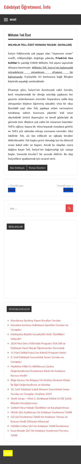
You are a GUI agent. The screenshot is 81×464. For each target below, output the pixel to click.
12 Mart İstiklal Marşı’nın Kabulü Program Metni (38, 352)
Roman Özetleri (37, 167)
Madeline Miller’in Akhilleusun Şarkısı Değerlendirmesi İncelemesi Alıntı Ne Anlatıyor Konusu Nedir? (38, 371)
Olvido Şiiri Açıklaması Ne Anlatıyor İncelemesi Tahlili (41, 412)
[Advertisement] (40, 267)
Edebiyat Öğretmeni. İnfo (27, 7)
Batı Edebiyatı (17, 167)
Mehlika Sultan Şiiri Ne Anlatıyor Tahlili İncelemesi (40, 425)
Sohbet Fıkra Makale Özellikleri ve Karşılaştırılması (40, 407)
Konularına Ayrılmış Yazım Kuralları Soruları (36, 320)
